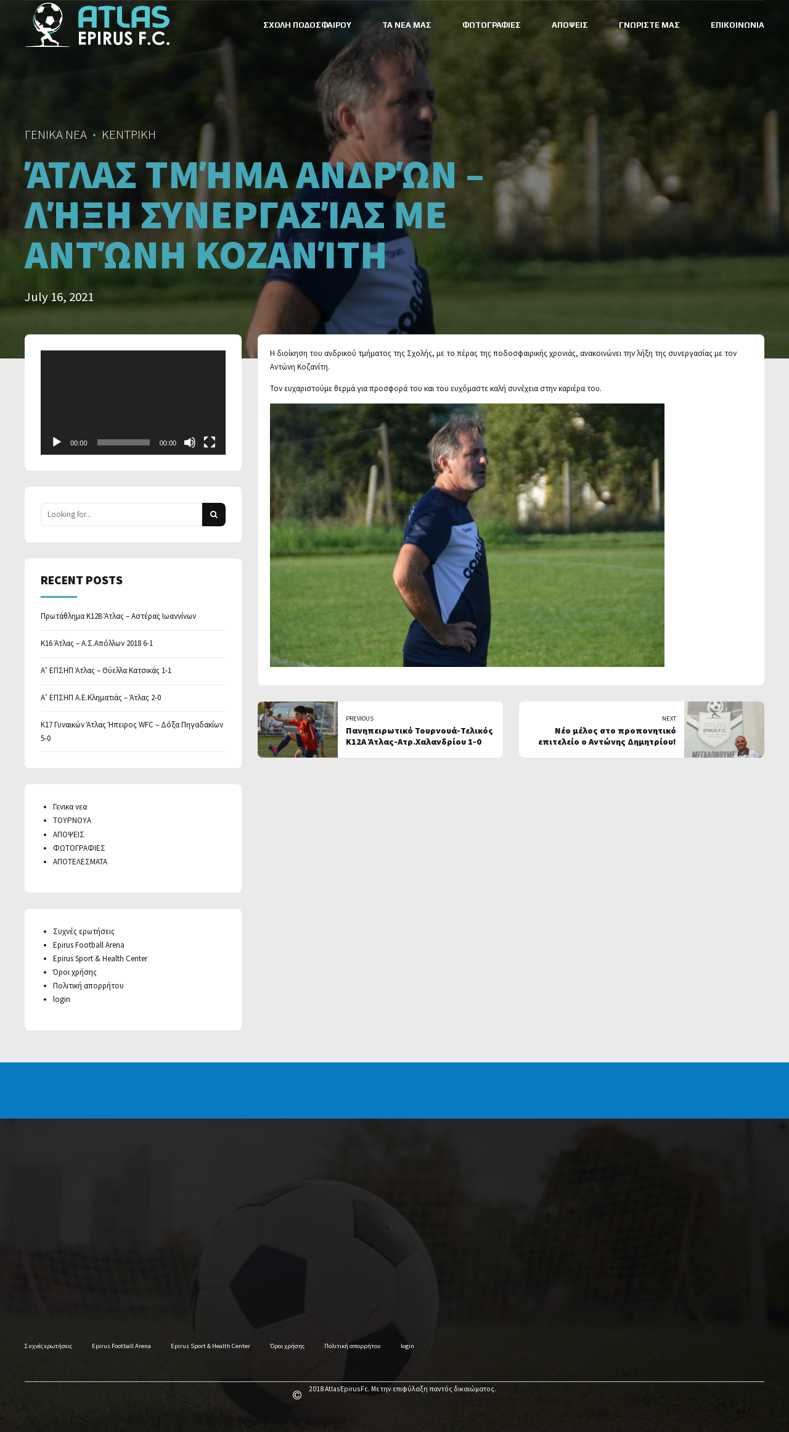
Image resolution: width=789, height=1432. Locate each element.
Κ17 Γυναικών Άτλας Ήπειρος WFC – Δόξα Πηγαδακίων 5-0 (132, 731)
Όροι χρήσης (75, 972)
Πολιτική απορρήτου (88, 985)
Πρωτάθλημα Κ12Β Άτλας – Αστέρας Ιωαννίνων (118, 616)
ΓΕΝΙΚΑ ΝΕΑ (56, 134)
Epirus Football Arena (89, 945)
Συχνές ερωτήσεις (84, 931)
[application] (133, 402)
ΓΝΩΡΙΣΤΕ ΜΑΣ (649, 25)
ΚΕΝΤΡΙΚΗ (129, 134)
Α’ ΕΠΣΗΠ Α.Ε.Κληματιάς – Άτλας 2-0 (101, 697)
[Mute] (190, 442)
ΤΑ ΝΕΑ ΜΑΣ (406, 25)
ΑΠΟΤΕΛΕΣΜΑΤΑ (80, 861)
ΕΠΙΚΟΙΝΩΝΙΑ (737, 25)
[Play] (57, 442)
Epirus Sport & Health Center (100, 958)
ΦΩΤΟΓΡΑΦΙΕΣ (491, 25)
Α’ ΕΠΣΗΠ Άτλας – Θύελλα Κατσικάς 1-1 (106, 670)
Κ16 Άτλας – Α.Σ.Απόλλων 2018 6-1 (97, 643)
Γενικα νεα (70, 806)
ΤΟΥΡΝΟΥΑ (72, 820)
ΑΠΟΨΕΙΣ (570, 25)
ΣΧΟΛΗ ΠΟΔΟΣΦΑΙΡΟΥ (307, 25)
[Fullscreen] (209, 442)
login (61, 999)
